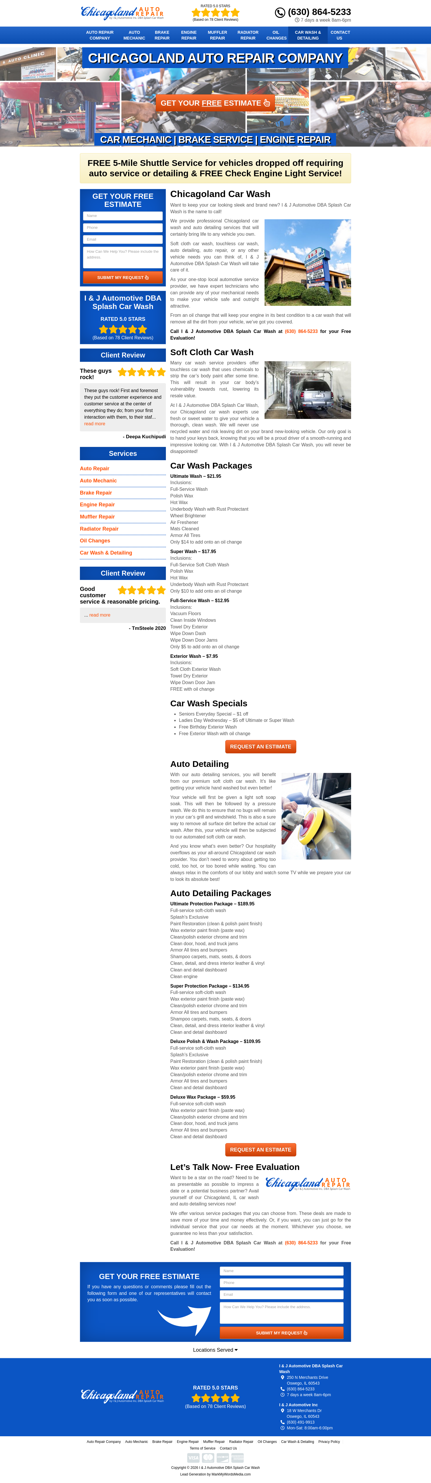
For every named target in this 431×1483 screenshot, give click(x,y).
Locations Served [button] (215, 1350)
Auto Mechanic (134, 35)
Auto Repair (94, 468)
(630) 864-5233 (313, 12)
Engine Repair (189, 35)
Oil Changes (277, 35)
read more (94, 423)
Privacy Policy (329, 1442)
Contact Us (340, 35)
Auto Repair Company (99, 35)
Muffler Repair (217, 35)
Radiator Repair (247, 35)
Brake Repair (162, 35)
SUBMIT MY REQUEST (123, 277)
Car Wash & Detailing (308, 35)
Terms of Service (202, 1448)
